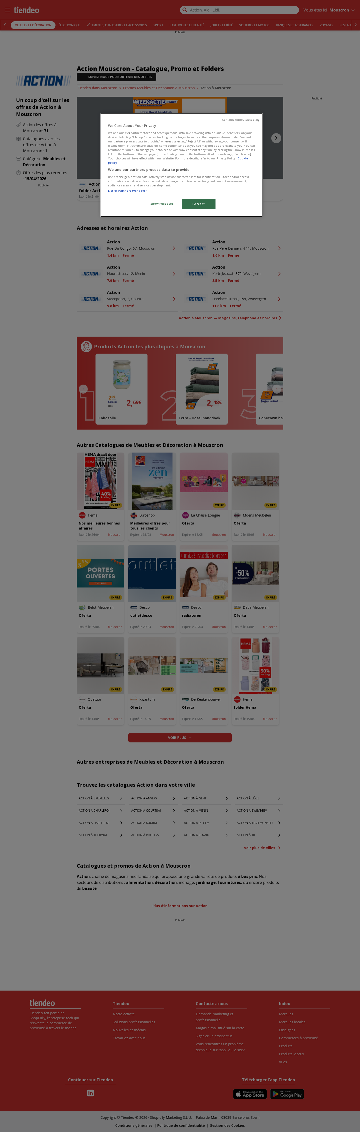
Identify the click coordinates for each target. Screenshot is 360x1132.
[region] (181, 165)
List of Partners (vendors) (127, 190)
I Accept (198, 204)
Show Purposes (162, 203)
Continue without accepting (240, 119)
